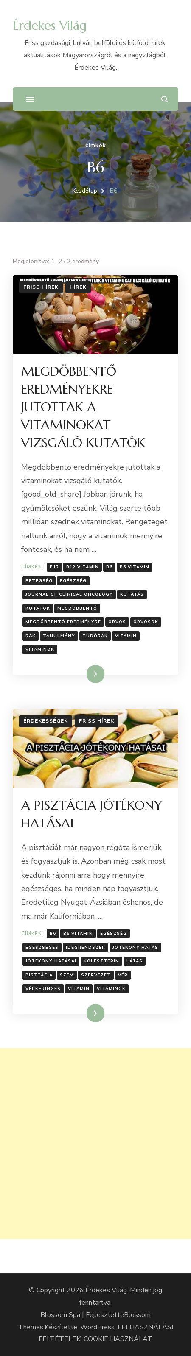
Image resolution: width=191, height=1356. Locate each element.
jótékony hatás (135, 948)
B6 (109, 567)
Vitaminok (39, 650)
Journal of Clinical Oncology (69, 594)
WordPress (97, 1327)
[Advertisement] (95, 1143)
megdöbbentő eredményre (63, 622)
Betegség (39, 581)
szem (67, 975)
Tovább (85, 673)
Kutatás (132, 594)
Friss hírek (41, 287)
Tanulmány (59, 636)
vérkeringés (43, 989)
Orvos (117, 622)
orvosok (145, 622)
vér (123, 975)
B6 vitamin (134, 567)
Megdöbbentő (77, 608)
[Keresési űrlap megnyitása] (164, 99)
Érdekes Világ (50, 25)
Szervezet (96, 975)
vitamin (126, 636)
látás (134, 961)
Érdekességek (45, 720)
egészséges (42, 948)
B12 (54, 567)
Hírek (78, 287)
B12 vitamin (82, 567)
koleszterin (101, 961)
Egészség (73, 581)
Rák (30, 636)
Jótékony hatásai (50, 961)
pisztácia (39, 975)
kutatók (37, 608)
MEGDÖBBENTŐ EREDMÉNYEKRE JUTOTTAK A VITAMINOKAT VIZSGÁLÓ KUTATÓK (83, 406)
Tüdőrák (95, 636)
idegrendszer (85, 948)
